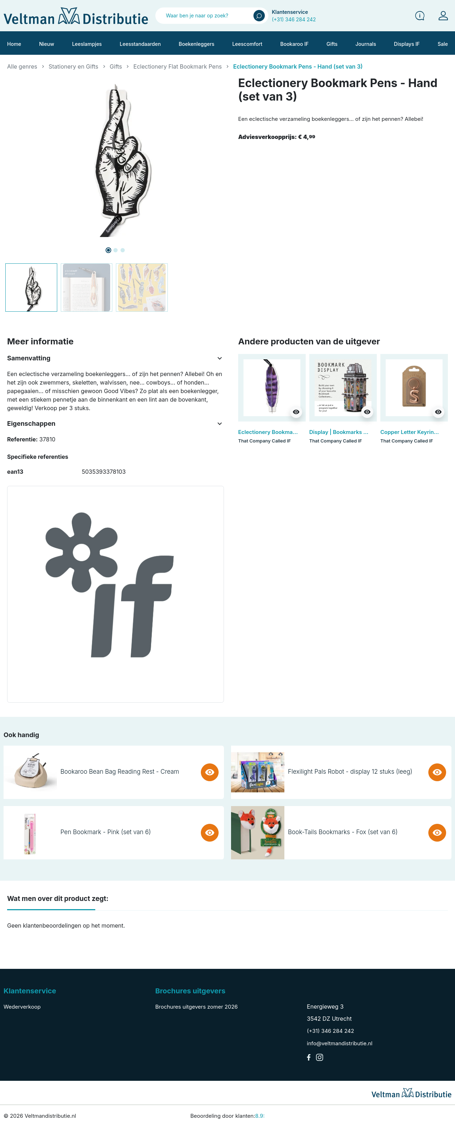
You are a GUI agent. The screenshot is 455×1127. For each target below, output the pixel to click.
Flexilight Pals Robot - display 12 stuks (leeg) (350, 771)
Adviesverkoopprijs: (276, 136)
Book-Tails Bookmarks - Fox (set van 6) (343, 832)
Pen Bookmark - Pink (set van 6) (105, 832)
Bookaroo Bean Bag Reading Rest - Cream (119, 771)
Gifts (116, 66)
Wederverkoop (22, 1006)
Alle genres (22, 66)
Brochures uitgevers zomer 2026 (196, 1006)
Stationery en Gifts (73, 66)
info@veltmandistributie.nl (339, 1043)
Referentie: (22, 439)
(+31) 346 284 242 (294, 19)
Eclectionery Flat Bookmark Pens (177, 66)
